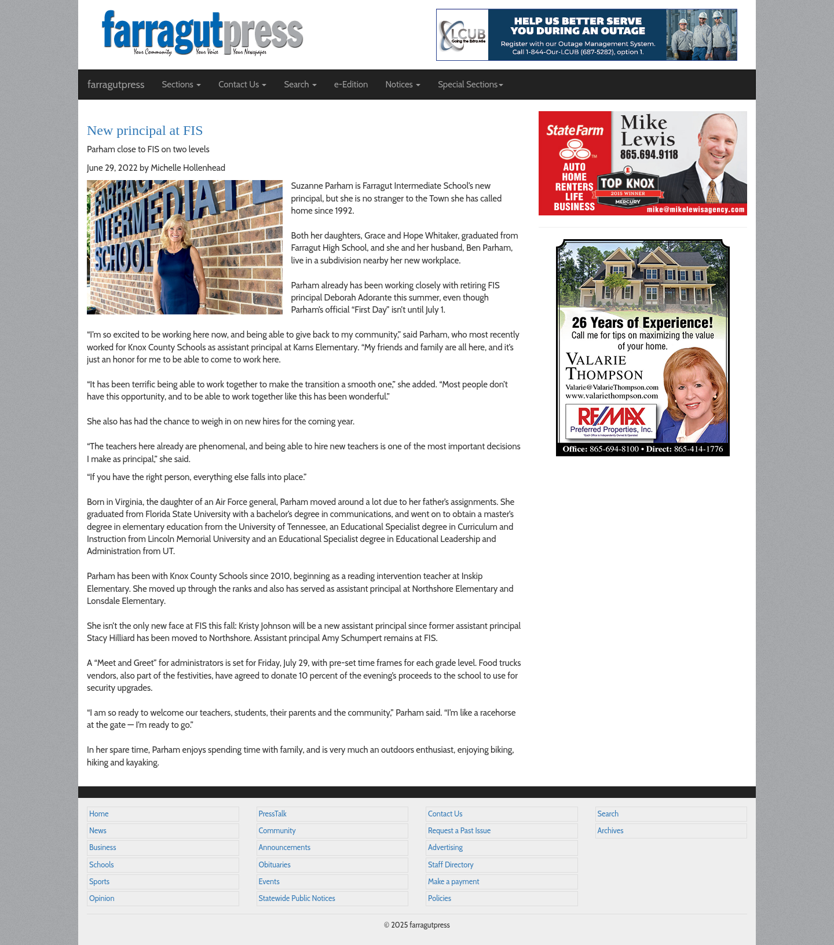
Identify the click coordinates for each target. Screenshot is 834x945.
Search (608, 814)
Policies (439, 898)
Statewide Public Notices (297, 898)
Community (277, 830)
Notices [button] (402, 84)
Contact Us (445, 814)
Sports (99, 881)
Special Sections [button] (470, 84)
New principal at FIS (145, 130)
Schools (101, 864)
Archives (611, 830)
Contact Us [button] (242, 84)
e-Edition (351, 84)
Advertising (445, 847)
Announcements (284, 847)
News (98, 830)
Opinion (102, 898)
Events (269, 881)
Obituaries (275, 864)
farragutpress (115, 84)
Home (99, 814)
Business (102, 847)
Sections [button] (181, 84)
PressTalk (273, 814)
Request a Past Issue (459, 830)
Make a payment (454, 881)
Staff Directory (451, 864)
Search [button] (300, 84)
